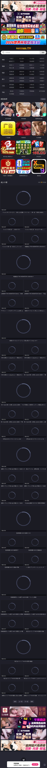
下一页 (26, 701)
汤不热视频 (42, 91)
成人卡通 (32, 71)
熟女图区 (32, 81)
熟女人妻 (11, 68)
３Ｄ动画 (42, 65)
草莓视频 (32, 91)
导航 (3, 92)
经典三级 (21, 74)
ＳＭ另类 (42, 68)
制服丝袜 (11, 74)
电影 (3, 73)
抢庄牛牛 (42, 61)
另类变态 (42, 74)
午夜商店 (21, 91)
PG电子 (12, 58)
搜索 (43, 52)
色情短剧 (21, 94)
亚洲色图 (21, 78)
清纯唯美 (21, 81)
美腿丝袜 (11, 81)
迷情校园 (11, 87)
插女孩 (11, 91)
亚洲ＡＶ (11, 65)
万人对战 (32, 58)
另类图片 (42, 81)
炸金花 (22, 61)
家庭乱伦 (21, 84)
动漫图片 (42, 78)
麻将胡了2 (11, 61)
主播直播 (32, 68)
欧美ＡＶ (32, 65)
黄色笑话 (32, 87)
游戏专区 (42, 58)
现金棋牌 (32, 61)
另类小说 (21, 87)
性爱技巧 (42, 87)
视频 (3, 66)
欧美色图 (32, 78)
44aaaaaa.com (23, 48)
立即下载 (35, 764)
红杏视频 (11, 94)
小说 (3, 86)
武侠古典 (42, 84)
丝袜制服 (21, 68)
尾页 (32, 701)
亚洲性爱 (11, 71)
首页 (15, 701)
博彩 (3, 60)
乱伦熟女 (32, 74)
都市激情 (11, 84)
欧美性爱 (42, 71)
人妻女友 (32, 84)
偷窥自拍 (11, 78)
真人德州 (21, 58)
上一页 (20, 701)
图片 (3, 79)
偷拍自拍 (21, 71)
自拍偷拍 (21, 65)
